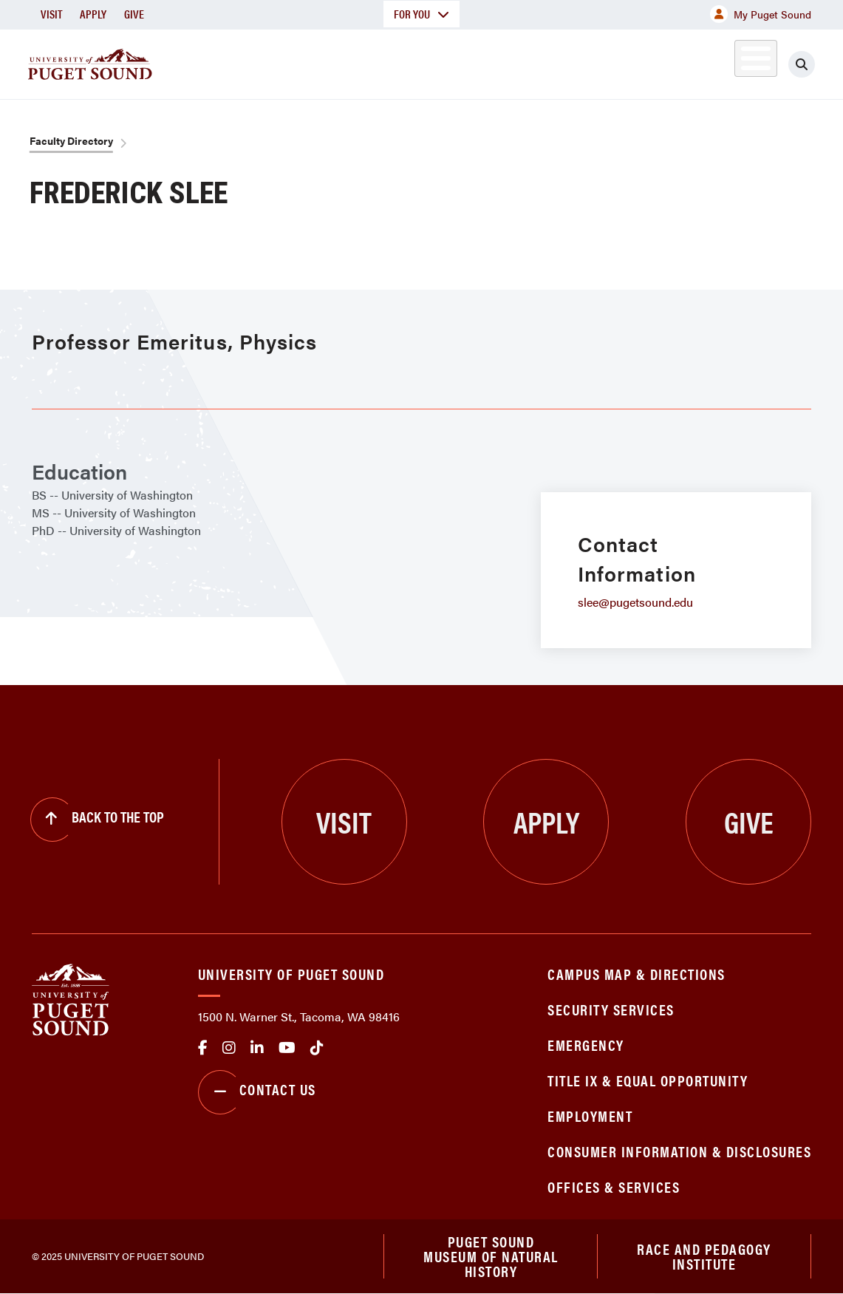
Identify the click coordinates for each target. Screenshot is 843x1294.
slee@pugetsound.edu (635, 601)
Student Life (556, 61)
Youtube (287, 1048)
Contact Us (257, 1092)
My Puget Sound (760, 14)
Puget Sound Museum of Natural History (491, 1256)
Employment (589, 1115)
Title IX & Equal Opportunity (647, 1080)
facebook (203, 1048)
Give (134, 13)
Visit (51, 13)
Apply (93, 13)
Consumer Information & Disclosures (679, 1151)
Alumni (725, 61)
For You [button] (421, 13)
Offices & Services (613, 1186)
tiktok (317, 1048)
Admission (452, 61)
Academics (353, 61)
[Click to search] (801, 64)
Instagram (229, 1048)
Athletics (658, 61)
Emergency (585, 1044)
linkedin (257, 1048)
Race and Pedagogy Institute (704, 1256)
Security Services (611, 1009)
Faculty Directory (71, 140)
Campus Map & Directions (636, 973)
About (266, 61)
